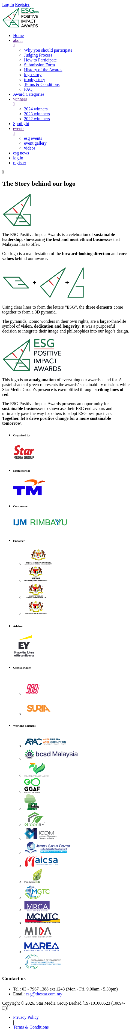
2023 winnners (37, 113)
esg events (33, 138)
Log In (8, 4)
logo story (32, 74)
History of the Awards (43, 69)
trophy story (34, 79)
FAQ (28, 89)
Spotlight (21, 123)
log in (18, 158)
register (19, 162)
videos (29, 148)
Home (18, 35)
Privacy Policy (26, 1017)
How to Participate (40, 60)
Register (22, 4)
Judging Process (38, 55)
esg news (21, 153)
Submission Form (39, 65)
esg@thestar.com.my (44, 994)
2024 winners (36, 109)
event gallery (35, 143)
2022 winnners (37, 118)
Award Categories (28, 94)
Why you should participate (48, 50)
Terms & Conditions (41, 84)
